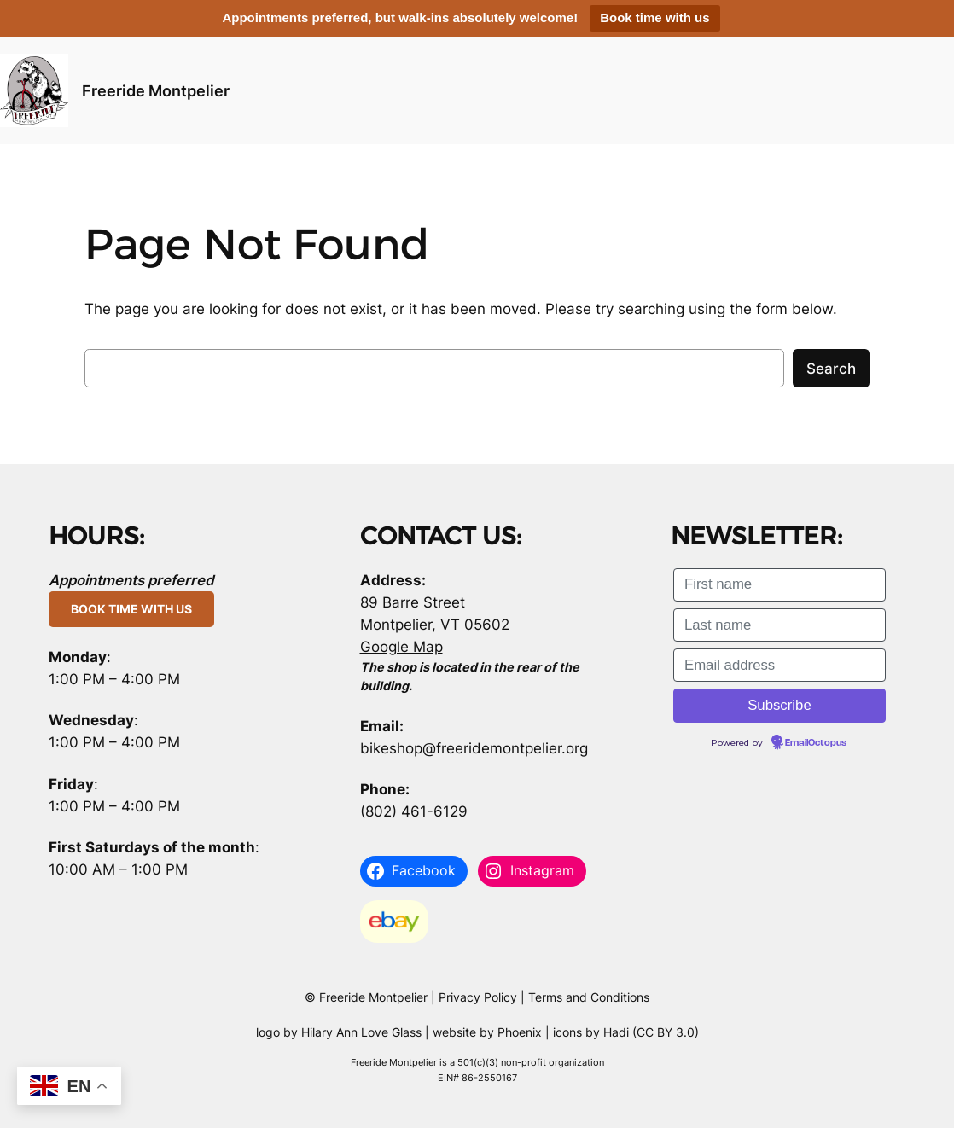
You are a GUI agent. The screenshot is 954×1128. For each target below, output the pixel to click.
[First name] (779, 585)
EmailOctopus (815, 743)
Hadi (616, 1032)
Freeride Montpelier (156, 90)
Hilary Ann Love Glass (361, 1032)
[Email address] (779, 665)
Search (831, 368)
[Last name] (779, 625)
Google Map (401, 646)
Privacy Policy (478, 997)
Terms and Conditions (588, 997)
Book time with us (654, 17)
